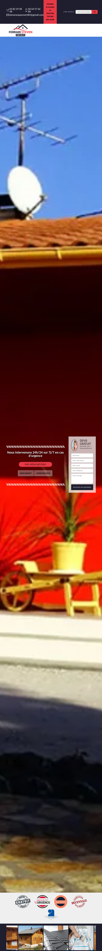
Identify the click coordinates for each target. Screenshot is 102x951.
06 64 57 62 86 (32, 10)
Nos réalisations (35, 464)
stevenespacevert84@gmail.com (23, 14)
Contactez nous (43, 473)
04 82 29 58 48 (14, 10)
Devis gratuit (25, 473)
